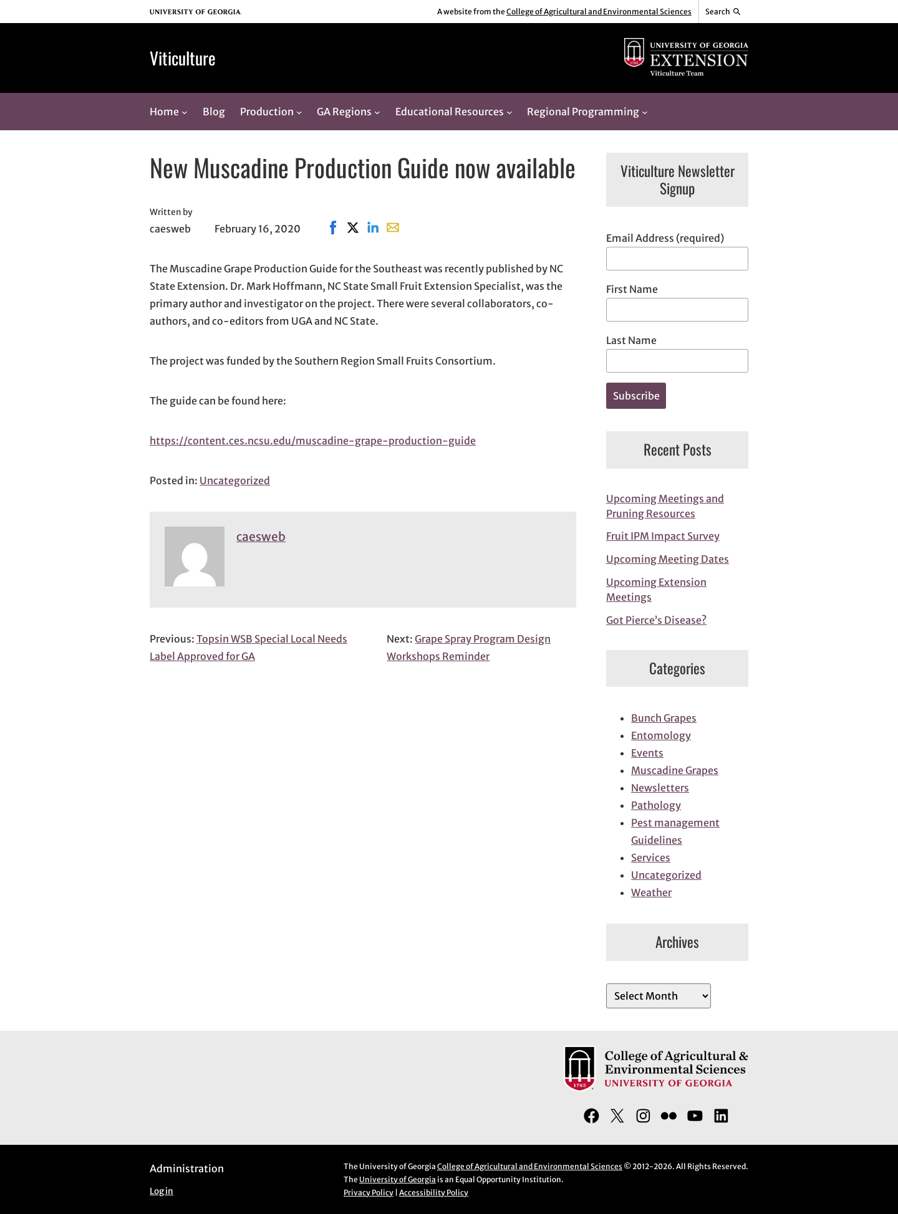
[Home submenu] (184, 111)
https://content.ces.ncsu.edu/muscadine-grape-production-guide (313, 440)
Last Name (631, 340)
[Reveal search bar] (723, 12)
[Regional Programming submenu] (645, 111)
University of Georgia (397, 1179)
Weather (651, 892)
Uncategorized (235, 480)
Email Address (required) (665, 238)
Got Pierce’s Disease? (656, 620)
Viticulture (183, 57)
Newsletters (660, 787)
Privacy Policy (368, 1192)
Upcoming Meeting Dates (667, 559)
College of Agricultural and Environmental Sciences (599, 11)
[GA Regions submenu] (377, 111)
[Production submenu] (299, 111)
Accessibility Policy (433, 1192)
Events (647, 753)
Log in (161, 1191)
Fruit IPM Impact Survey (663, 536)
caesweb (261, 536)
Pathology (656, 805)
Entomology (661, 735)
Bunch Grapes (664, 718)
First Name (632, 289)
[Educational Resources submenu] (509, 111)
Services (650, 857)
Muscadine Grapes (674, 770)
